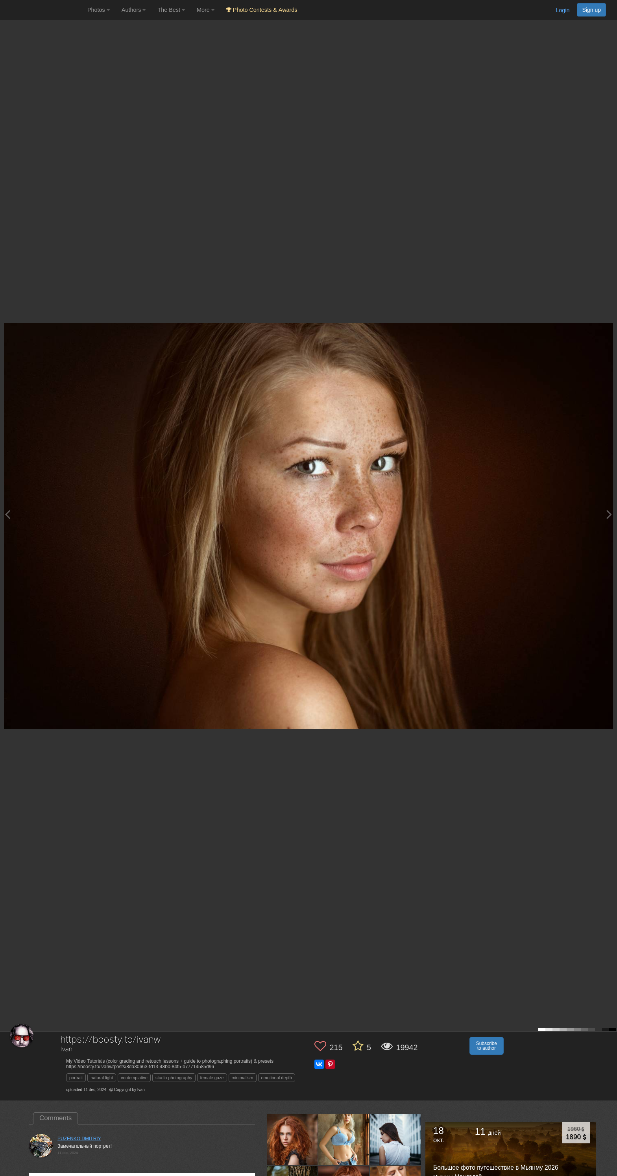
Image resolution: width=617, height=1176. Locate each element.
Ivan (66, 1050)
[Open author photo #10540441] (395, 1139)
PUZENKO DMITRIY (79, 1138)
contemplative (134, 1077)
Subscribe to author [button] (486, 1046)
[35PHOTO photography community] (43, 10)
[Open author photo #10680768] (343, 1139)
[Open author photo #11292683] (292, 1139)
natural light (102, 1077)
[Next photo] (609, 514)
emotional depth (276, 1077)
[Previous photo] (7, 514)
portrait (76, 1077)
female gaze (212, 1077)
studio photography (173, 1077)
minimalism (242, 1077)
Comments (55, 1118)
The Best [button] (171, 10)
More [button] (205, 10)
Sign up (591, 10)
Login (562, 10)
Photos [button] (98, 10)
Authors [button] (134, 10)
